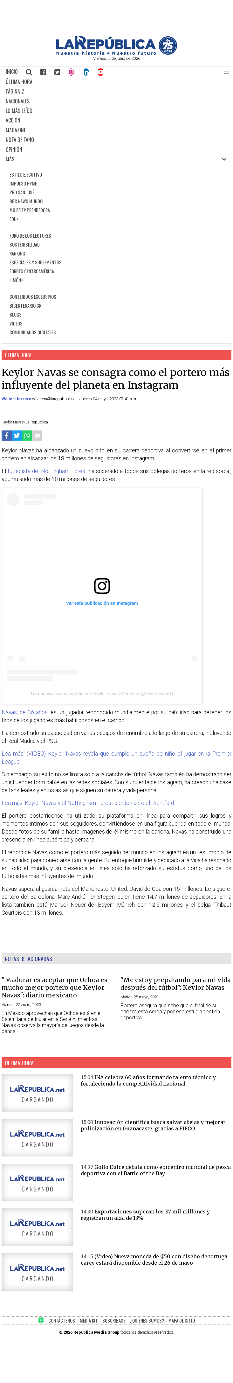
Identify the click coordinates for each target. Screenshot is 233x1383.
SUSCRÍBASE (113, 1320)
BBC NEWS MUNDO (26, 201)
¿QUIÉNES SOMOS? (147, 1320)
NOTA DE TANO (20, 139)
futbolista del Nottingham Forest (47, 471)
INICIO (12, 71)
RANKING (17, 253)
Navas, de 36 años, (25, 712)
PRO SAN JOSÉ (22, 192)
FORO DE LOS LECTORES (30, 235)
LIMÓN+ (16, 280)
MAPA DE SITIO (181, 1320)
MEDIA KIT (89, 1320)
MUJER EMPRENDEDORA (30, 210)
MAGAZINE (16, 130)
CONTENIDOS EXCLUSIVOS (33, 296)
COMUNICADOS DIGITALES (33, 332)
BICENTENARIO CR (25, 305)
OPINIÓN (14, 149)
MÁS (10, 159)
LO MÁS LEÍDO (19, 111)
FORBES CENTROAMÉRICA (32, 271)
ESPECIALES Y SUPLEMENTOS (36, 262)
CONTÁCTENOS (61, 1320)
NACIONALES (18, 101)
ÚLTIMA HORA (19, 82)
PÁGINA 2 (15, 91)
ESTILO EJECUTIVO (26, 174)
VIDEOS (16, 323)
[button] (226, 72)
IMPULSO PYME (23, 183)
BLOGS (16, 314)
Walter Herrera (17, 398)
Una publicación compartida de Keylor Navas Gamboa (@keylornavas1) (102, 693)
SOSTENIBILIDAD (25, 244)
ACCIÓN (13, 120)
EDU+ (14, 219)
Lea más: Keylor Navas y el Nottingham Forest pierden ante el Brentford (88, 803)
